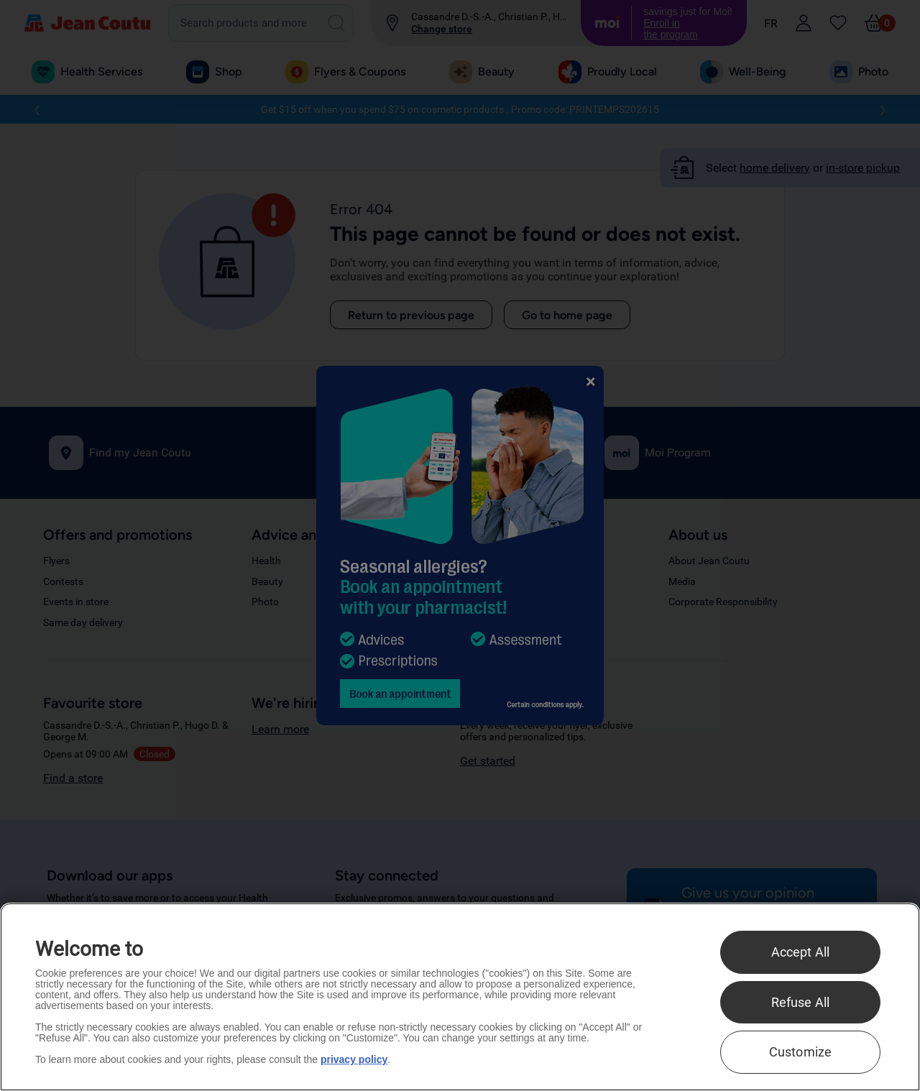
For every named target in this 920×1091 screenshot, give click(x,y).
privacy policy (354, 1059)
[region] (460, 997)
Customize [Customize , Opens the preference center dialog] (800, 1051)
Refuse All (800, 1002)
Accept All (800, 951)
